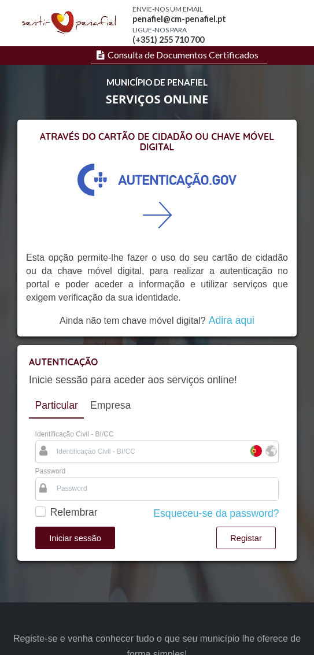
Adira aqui (231, 320)
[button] (75, 538)
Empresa (110, 405)
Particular (56, 405)
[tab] (56, 406)
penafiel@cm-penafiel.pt (179, 19)
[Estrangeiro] (270, 451)
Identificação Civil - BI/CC (74, 434)
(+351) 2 (148, 40)
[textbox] (149, 451)
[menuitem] (176, 55)
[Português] (255, 451)
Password (50, 471)
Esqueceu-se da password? (216, 513)
